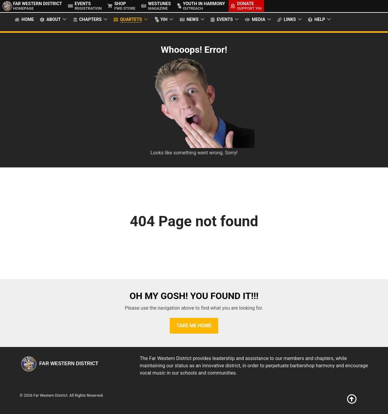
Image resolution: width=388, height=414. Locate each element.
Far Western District (59, 363)
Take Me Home (193, 325)
